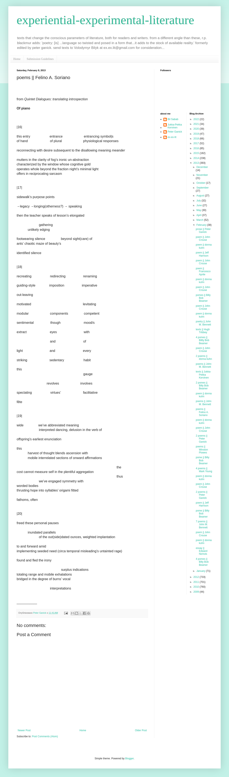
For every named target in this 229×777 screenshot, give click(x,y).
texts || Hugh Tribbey (203, 331)
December (202, 167)
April (199, 215)
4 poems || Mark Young (204, 470)
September (202, 187)
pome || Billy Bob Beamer (202, 460)
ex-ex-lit (172, 137)
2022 (196, 119)
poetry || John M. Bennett (203, 323)
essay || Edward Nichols (201, 551)
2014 (196, 158)
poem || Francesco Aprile (203, 271)
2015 (196, 153)
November (202, 175)
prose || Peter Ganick (203, 230)
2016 (196, 148)
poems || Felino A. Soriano (202, 412)
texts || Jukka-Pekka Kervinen (203, 374)
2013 (196, 162)
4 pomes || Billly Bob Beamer (202, 340)
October (201, 182)
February (201, 224)
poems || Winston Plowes (202, 449)
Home (16, 59)
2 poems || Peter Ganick (201, 438)
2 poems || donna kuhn (204, 357)
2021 (196, 124)
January (201, 571)
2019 (196, 133)
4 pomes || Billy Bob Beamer (202, 561)
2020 (196, 128)
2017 (196, 143)
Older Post (141, 730)
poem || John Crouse (203, 238)
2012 (196, 577)
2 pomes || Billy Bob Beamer (202, 385)
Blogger (129, 758)
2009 (196, 591)
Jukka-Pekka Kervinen (175, 126)
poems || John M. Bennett (203, 365)
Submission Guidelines (40, 59)
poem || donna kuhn (204, 246)
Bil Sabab (173, 119)
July (199, 200)
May (199, 210)
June (199, 205)
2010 (196, 586)
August (200, 195)
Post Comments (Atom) (45, 736)
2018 (196, 138)
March (200, 219)
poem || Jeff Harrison (202, 254)
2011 (196, 582)
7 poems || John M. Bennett (202, 524)
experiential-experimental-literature (105, 20)
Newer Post (24, 730)
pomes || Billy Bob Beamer (203, 298)
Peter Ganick (175, 131)
